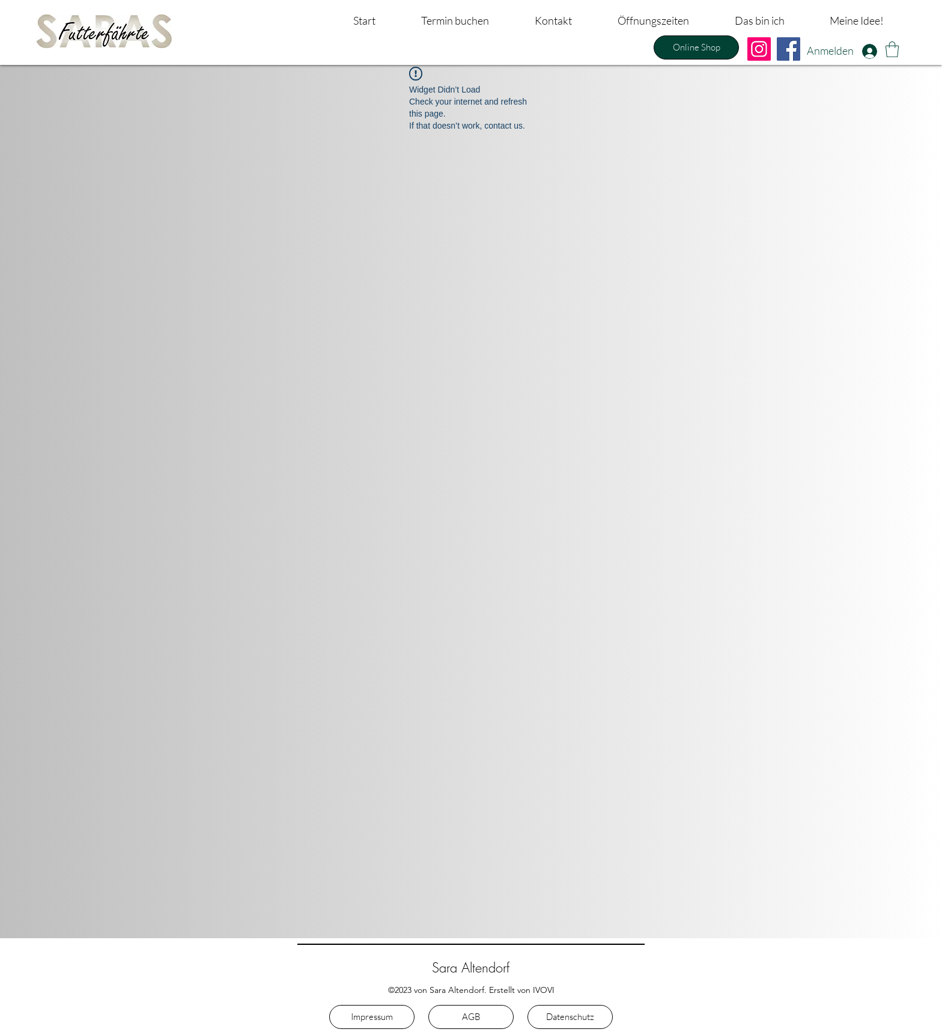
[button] (892, 49)
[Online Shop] (696, 47)
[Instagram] (759, 49)
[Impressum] (372, 1017)
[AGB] (471, 1017)
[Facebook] (788, 49)
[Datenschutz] (570, 1017)
